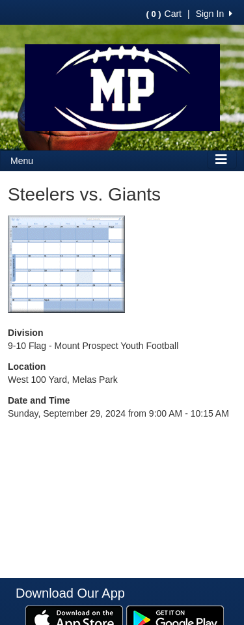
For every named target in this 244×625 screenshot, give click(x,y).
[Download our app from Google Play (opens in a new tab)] (175, 618)
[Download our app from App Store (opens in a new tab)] (74, 618)
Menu (21, 161)
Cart (164, 13)
